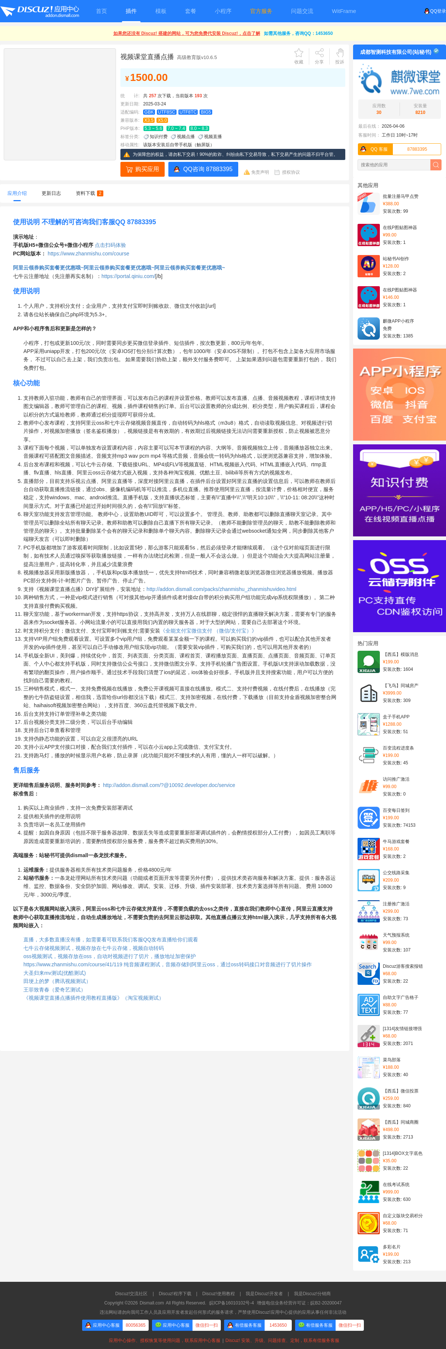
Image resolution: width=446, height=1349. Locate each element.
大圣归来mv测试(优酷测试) (54, 973)
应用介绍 (17, 193)
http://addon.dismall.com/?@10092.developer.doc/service (169, 785)
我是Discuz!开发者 (264, 1293)
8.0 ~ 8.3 (199, 128)
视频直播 (213, 136)
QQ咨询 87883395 (208, 169)
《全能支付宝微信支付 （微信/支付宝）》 (208, 631)
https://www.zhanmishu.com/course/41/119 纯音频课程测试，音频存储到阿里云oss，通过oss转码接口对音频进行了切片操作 (167, 964)
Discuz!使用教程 (218, 1293)
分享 (319, 62)
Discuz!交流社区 (131, 1293)
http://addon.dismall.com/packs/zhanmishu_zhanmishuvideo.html (221, 589)
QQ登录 (435, 11)
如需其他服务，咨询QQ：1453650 (298, 33)
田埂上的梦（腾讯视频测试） (57, 981)
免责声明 (260, 172)
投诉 (339, 62)
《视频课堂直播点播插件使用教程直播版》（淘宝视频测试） (93, 998)
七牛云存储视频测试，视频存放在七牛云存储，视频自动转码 (93, 948)
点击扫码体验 (110, 245)
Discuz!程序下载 (175, 1293)
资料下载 (89, 193)
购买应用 (147, 169)
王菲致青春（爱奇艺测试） (54, 990)
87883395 (392, 149)
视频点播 (186, 136)
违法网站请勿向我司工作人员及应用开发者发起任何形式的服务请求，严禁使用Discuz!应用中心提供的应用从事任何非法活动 (223, 1312)
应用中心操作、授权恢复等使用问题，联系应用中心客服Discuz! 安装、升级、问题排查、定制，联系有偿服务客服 (223, 1340)
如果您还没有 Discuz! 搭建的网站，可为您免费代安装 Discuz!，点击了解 (186, 33)
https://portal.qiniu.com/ (128, 276)
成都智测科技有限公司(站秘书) (395, 52)
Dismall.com (152, 1303)
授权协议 (291, 172)
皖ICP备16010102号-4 (231, 1303)
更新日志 (51, 193)
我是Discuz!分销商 (312, 1293)
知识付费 (159, 136)
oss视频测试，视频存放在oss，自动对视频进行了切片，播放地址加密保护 (109, 956)
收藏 (298, 62)
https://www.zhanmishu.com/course (88, 254)
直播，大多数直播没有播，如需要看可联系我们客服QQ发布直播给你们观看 (110, 940)
